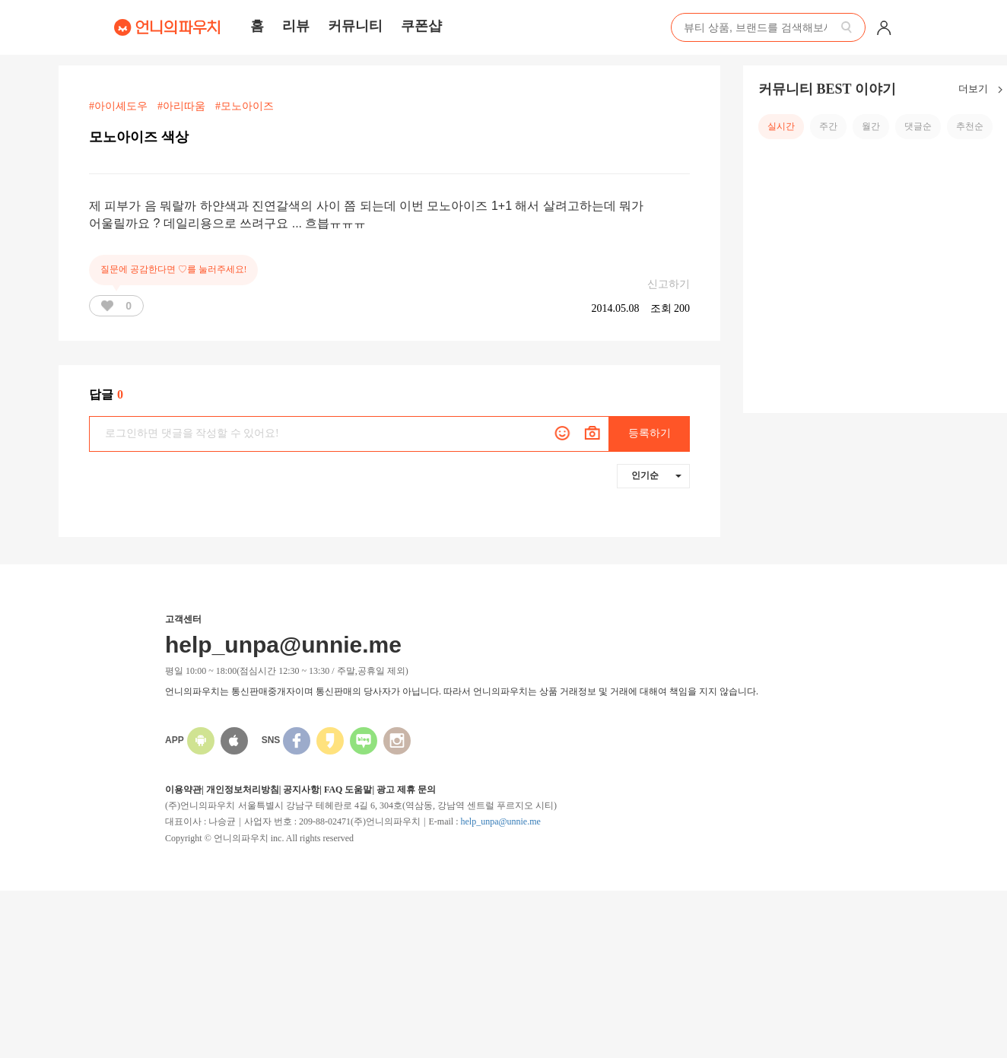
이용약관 (183, 789)
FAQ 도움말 (348, 789)
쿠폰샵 (421, 25)
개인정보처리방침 (242, 789)
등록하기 (649, 433)
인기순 (656, 475)
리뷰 (296, 25)
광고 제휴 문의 (406, 789)
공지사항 (301, 789)
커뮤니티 (355, 25)
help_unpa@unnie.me (500, 821)
